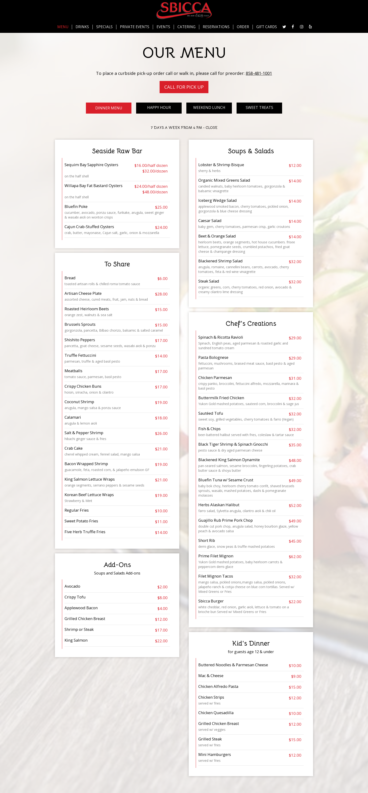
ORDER (243, 27)
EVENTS (163, 27)
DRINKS (82, 27)
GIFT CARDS (266, 27)
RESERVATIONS (216, 27)
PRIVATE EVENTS (134, 27)
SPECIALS (104, 27)
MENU (62, 27)
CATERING (186, 27)
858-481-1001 (259, 73)
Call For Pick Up (184, 87)
